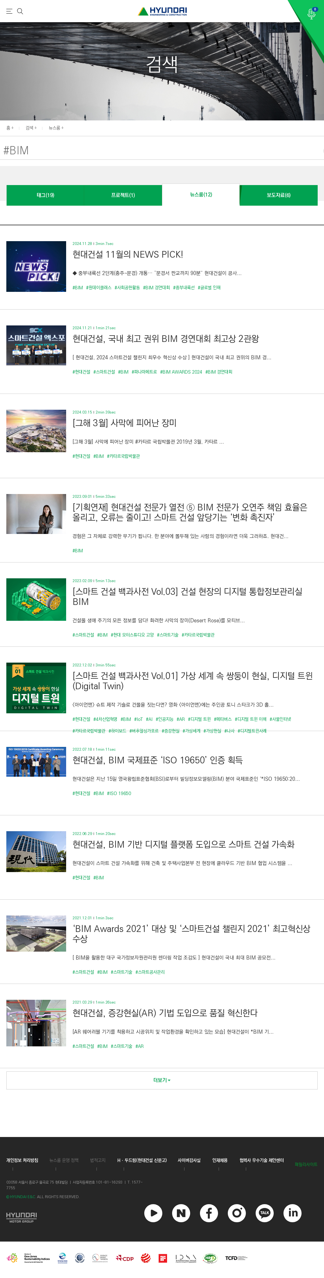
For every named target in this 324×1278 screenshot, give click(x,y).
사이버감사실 (189, 1160)
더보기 (162, 1080)
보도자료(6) (278, 195)
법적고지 (97, 1160)
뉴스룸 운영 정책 (63, 1160)
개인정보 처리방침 (22, 1160)
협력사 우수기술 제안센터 (262, 1160)
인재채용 (219, 1160)
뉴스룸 (54, 128)
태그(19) (45, 195)
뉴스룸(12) (201, 195)
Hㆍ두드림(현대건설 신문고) (142, 1160)
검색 (29, 128)
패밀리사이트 (306, 1164)
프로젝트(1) (123, 195)
